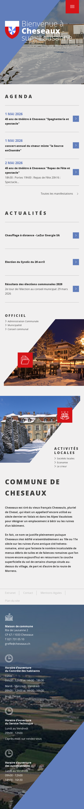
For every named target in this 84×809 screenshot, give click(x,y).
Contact (28, 593)
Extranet (10, 593)
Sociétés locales (65, 458)
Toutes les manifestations (60, 193)
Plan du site (12, 601)
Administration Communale (23, 321)
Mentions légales (51, 593)
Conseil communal (18, 329)
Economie (62, 462)
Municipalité (15, 325)
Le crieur (62, 466)
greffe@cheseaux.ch (17, 644)
